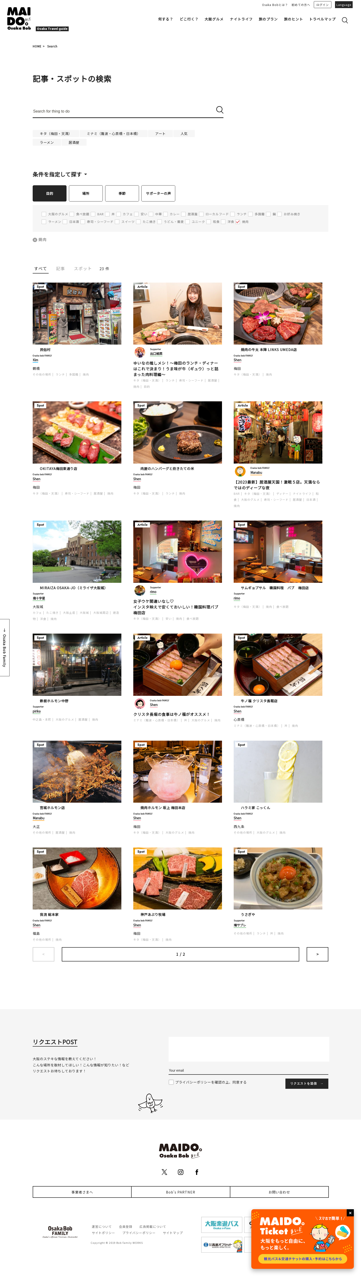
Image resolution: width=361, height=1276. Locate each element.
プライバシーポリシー (139, 1233)
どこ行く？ (189, 18)
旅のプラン (268, 18)
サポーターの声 (158, 193)
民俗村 (45, 349)
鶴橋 (36, 368)
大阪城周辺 (101, 613)
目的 (49, 193)
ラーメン (47, 142)
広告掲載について (152, 1226)
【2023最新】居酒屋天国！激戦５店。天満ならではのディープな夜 (277, 485)
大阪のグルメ (250, 500)
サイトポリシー (103, 1233)
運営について (102, 1226)
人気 (184, 133)
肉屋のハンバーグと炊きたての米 (167, 468)
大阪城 (38, 606)
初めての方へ (301, 5)
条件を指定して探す (57, 174)
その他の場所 (42, 374)
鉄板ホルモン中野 (54, 700)
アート (160, 133)
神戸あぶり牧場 (152, 914)
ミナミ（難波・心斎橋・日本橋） (113, 133)
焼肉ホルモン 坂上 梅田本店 (162, 807)
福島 (36, 933)
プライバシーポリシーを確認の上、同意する (211, 1082)
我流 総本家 (49, 914)
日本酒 (311, 500)
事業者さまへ (82, 1192)
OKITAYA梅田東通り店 (58, 468)
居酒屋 (74, 142)
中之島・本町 (42, 720)
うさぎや (248, 914)
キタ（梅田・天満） (56, 133)
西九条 (239, 826)
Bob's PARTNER (180, 1192)
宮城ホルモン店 (52, 807)
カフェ (37, 613)
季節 (122, 193)
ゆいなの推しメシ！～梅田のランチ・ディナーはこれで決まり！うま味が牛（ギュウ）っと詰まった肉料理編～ (175, 368)
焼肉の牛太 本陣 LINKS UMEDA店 (269, 349)
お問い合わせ (279, 1192)
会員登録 (125, 1226)
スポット (83, 269)
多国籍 (73, 374)
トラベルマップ (322, 18)
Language (343, 5)
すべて (40, 269)
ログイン (322, 5)
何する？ (165, 18)
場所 (85, 193)
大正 (36, 826)
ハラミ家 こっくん (255, 807)
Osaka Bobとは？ (275, 5)
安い (168, 619)
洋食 (43, 619)
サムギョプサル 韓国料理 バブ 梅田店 (275, 587)
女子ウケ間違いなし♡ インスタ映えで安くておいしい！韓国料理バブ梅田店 (175, 607)
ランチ (60, 374)
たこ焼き (52, 613)
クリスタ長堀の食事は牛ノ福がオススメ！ (171, 714)
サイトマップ (173, 1233)
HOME (37, 46)
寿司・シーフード (191, 380)
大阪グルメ (214, 18)
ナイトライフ (241, 18)
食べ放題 (192, 619)
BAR (237, 494)
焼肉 (43, 240)
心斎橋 (239, 719)
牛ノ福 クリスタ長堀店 (259, 700)
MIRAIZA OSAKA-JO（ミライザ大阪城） (74, 587)
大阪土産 (69, 613)
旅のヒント (293, 18)
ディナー (282, 494)
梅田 (237, 368)
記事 (60, 269)
